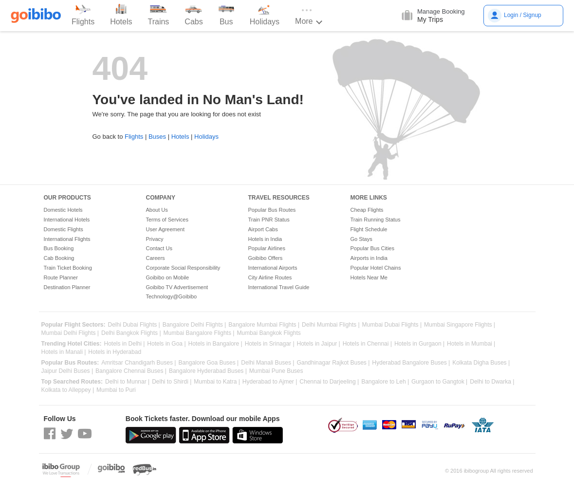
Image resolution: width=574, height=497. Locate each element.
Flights (134, 136)
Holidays (206, 136)
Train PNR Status (269, 219)
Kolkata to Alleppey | (67, 390)
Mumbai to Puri (116, 390)
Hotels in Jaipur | (318, 344)
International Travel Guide (279, 287)
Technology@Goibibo (171, 296)
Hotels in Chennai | (367, 344)
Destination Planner (67, 287)
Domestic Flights (63, 229)
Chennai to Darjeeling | (329, 382)
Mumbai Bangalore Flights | (199, 333)
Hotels (180, 136)
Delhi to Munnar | (127, 382)
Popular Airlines (266, 248)
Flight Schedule (369, 229)
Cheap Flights (367, 210)
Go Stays (361, 239)
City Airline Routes (270, 277)
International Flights (67, 239)
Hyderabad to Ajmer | (269, 382)
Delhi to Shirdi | (171, 382)
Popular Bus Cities (373, 248)
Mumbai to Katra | (217, 382)
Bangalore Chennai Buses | (131, 371)
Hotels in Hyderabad (114, 352)
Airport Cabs (263, 229)
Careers (155, 258)
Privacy (155, 239)
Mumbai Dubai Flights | (392, 325)
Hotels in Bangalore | (215, 344)
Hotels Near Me (369, 277)
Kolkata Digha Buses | (481, 363)
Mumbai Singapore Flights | (459, 325)
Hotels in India (265, 239)
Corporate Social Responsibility (183, 268)
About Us (157, 210)
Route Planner (61, 277)
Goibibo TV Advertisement (177, 287)
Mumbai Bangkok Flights (268, 333)
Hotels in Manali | (63, 352)
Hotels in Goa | (166, 344)
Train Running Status (376, 219)
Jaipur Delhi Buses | (67, 371)
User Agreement (165, 229)
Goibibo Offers (265, 258)
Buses (157, 136)
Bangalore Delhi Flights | (194, 325)
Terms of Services (167, 219)
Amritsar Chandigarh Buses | (138, 363)
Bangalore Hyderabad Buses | (208, 371)
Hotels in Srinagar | (270, 344)
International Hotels (67, 219)
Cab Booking (59, 258)
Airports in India (369, 258)
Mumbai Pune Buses (276, 371)
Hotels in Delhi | (124, 344)
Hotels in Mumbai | (471, 344)
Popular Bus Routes (272, 210)
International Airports (272, 268)
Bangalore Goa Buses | (208, 363)
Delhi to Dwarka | (492, 382)
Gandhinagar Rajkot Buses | (333, 363)
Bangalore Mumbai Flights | (263, 325)
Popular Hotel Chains (376, 268)
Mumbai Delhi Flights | (70, 333)
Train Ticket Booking (68, 268)
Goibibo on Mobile (167, 277)
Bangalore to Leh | (385, 382)
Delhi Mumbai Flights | (331, 325)
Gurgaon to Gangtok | (439, 382)
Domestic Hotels (63, 210)
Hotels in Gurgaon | (419, 344)
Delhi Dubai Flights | (134, 325)
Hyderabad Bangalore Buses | (411, 363)
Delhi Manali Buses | (267, 363)
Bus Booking (59, 248)
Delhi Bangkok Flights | (131, 333)
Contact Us (159, 248)
